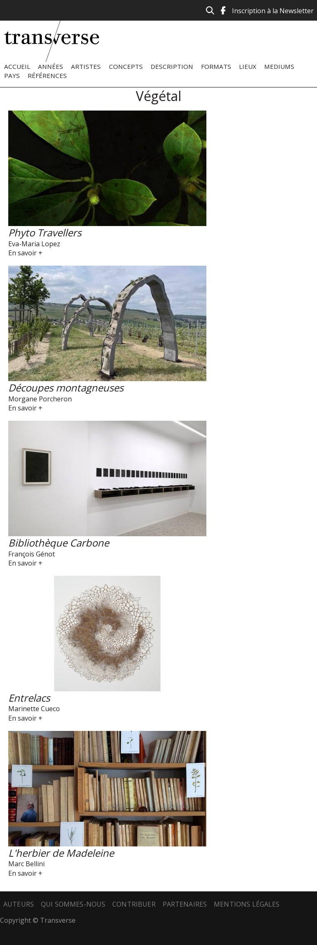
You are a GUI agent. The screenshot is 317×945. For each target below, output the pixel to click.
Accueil (17, 66)
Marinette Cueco (34, 708)
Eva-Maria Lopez (34, 243)
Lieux (247, 66)
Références (47, 75)
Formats (216, 66)
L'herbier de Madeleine (61, 853)
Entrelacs (29, 698)
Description (172, 66)
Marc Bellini (26, 863)
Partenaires (185, 904)
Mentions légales (247, 904)
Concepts (126, 66)
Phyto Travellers (44, 232)
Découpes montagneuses (65, 387)
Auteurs (18, 904)
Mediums (279, 66)
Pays (12, 75)
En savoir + (25, 252)
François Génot (31, 554)
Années (50, 66)
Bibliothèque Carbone (58, 542)
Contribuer (134, 904)
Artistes (86, 66)
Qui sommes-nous (73, 904)
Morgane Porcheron (40, 398)
